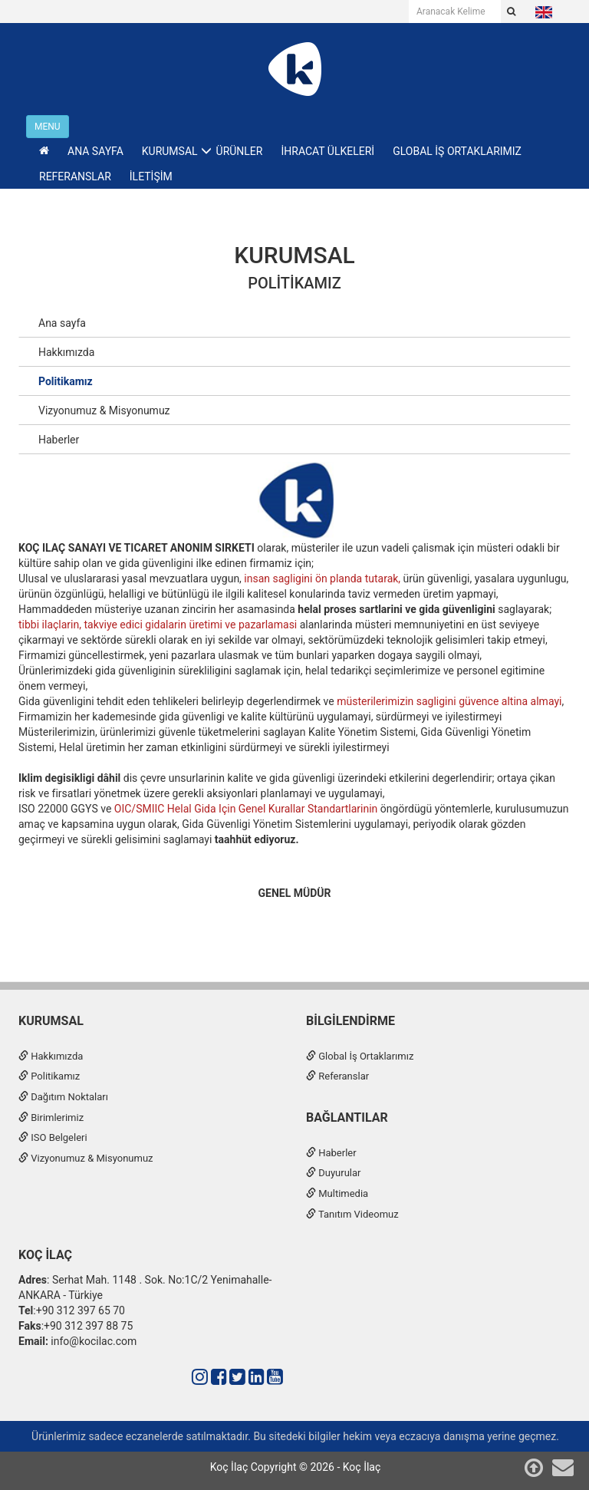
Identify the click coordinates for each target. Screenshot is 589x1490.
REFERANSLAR (75, 176)
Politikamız (294, 283)
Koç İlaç (45, 1255)
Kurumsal (51, 1021)
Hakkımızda (66, 352)
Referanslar (337, 1076)
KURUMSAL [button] (170, 151)
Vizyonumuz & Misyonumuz (104, 410)
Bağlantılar (347, 1117)
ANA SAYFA (95, 151)
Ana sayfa (62, 323)
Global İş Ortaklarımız (359, 1056)
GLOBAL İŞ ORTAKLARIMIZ (457, 151)
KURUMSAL (294, 255)
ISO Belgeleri (52, 1137)
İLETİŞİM (151, 176)
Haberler (58, 439)
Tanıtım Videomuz (352, 1214)
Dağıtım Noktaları (63, 1097)
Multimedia (337, 1193)
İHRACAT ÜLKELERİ (327, 151)
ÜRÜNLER (239, 151)
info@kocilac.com (92, 1341)
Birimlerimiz (51, 1117)
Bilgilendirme (350, 1021)
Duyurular (333, 1172)
